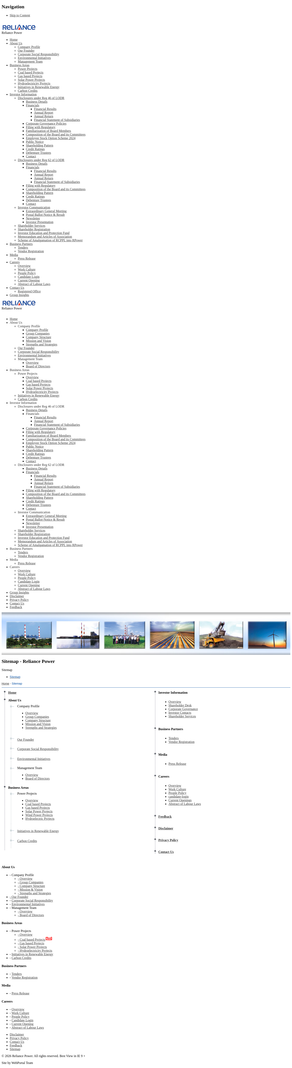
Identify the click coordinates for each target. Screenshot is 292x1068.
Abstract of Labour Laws (34, 284)
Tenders (23, 247)
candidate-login (178, 796)
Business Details (36, 101)
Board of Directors (38, 366)
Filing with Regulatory (40, 127)
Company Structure (38, 337)
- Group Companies (30, 882)
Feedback (16, 1045)
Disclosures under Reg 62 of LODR (41, 160)
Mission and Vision (38, 340)
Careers (15, 262)
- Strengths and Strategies (34, 893)
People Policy (27, 273)
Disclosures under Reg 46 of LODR (41, 98)
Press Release (27, 258)
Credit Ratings (35, 149)
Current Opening (29, 280)
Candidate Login (28, 276)
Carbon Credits (27, 90)
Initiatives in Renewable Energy (38, 87)
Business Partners (21, 244)
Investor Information (23, 94)
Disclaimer (17, 1034)
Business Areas (19, 65)
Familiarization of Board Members (48, 131)
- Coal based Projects (31, 939)
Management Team (30, 61)
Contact (31, 156)
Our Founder (26, 50)
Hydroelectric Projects (39, 818)
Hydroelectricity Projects (34, 83)
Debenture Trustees (38, 152)
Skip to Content (20, 15)
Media (14, 255)
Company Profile (29, 47)
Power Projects (27, 69)
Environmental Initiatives (34, 58)
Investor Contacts (179, 712)
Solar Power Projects (31, 79)
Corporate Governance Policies (46, 123)
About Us (16, 43)
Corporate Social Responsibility (38, 54)
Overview (24, 266)
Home (14, 39)
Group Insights (19, 295)
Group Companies (38, 333)
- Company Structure (31, 886)
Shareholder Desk (180, 705)
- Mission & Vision (30, 889)
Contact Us (17, 287)
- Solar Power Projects (32, 947)
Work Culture (26, 269)
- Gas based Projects (31, 943)
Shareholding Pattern (39, 145)
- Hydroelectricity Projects (35, 950)
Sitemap (15, 1049)
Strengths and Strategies (41, 344)
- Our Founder (19, 897)
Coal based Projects (30, 72)
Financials (32, 105)
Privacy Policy (19, 1038)
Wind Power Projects (39, 815)
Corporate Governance (183, 709)
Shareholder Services (182, 716)
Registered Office (29, 291)
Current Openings (180, 800)
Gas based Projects (30, 76)
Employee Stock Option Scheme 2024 (50, 138)
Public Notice (35, 141)
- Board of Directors (31, 915)
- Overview (25, 878)
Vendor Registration (31, 251)
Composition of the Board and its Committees (55, 134)
